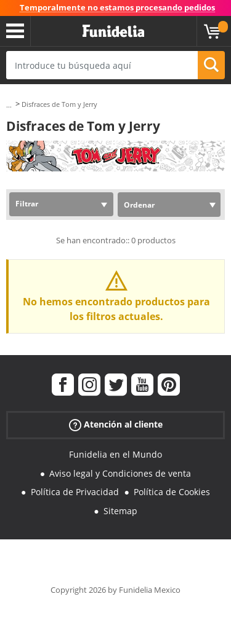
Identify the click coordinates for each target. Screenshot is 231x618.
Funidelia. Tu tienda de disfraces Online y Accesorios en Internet (113, 31)
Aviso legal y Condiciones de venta (120, 473)
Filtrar (26, 203)
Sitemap (120, 511)
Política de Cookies (172, 492)
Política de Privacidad (75, 492)
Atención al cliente (116, 424)
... (9, 104)
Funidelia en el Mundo (115, 454)
